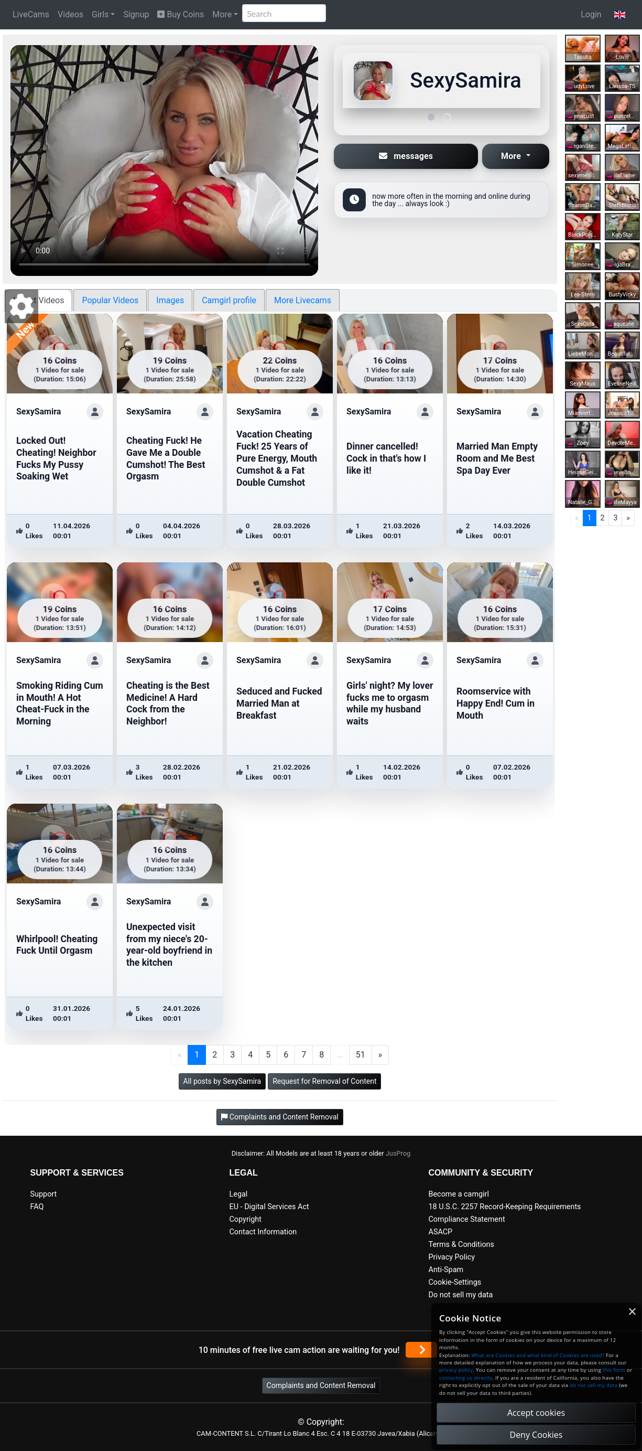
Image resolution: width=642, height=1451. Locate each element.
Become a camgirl (459, 1194)
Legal (239, 1194)
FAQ (37, 1206)
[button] (619, 14)
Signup (136, 14)
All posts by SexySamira (222, 1081)
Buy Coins (180, 14)
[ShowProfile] (94, 411)
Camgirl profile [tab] (229, 300)
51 (360, 1055)
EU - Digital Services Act (269, 1206)
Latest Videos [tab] (38, 300)
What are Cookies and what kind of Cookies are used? (538, 1355)
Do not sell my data (461, 1294)
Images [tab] (170, 300)
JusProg (398, 1153)
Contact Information (263, 1232)
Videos (70, 14)
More (222, 14)
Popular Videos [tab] (110, 300)
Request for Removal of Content (324, 1081)
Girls (100, 14)
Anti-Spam (446, 1269)
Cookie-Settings (455, 1282)
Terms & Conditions (461, 1244)
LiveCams (31, 14)
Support (43, 1194)
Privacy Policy (452, 1257)
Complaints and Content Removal (321, 1385)
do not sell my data (593, 1385)
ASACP (441, 1232)
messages (406, 156)
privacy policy (456, 1370)
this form (614, 1370)
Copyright (246, 1219)
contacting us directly (465, 1377)
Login (591, 14)
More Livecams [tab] (302, 300)
